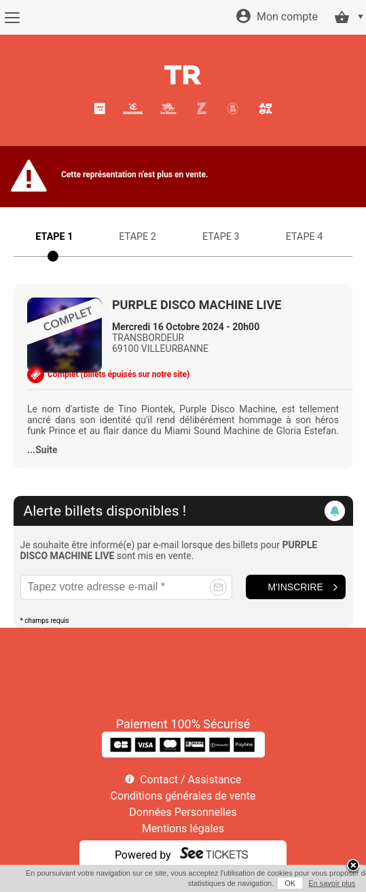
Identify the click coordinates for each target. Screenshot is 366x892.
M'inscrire (295, 587)
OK (290, 883)
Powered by (143, 855)
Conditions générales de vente (183, 795)
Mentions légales (183, 828)
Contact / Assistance (190, 779)
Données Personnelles (182, 812)
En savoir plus (331, 883)
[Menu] (12, 18)
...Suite (42, 449)
